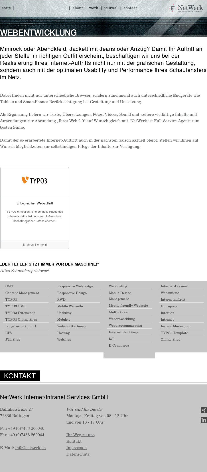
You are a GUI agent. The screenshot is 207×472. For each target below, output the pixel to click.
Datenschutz (78, 454)
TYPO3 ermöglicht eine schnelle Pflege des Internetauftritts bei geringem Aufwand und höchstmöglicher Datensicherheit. (35, 216)
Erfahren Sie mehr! (35, 244)
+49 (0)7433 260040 (26, 428)
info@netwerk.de (30, 447)
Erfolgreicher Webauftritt (34, 203)
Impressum (76, 447)
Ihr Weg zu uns (80, 435)
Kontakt (74, 441)
